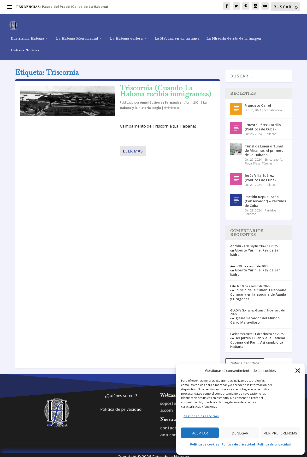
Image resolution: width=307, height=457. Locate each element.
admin (235, 242)
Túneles (267, 160)
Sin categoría (273, 107)
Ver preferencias (280, 433)
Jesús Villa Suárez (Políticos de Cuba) (260, 174)
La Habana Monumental (77, 35)
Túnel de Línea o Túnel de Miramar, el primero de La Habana (264, 146)
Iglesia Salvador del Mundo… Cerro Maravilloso (256, 316)
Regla (156, 104)
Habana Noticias (25, 47)
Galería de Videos (245, 359)
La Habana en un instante (177, 35)
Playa (248, 160)
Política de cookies (204, 444)
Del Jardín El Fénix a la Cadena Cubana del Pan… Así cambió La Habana (257, 338)
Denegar (240, 433)
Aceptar (200, 433)
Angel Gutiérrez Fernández (160, 99)
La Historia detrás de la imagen (234, 35)
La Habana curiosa (126, 35)
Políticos (270, 130)
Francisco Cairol (258, 102)
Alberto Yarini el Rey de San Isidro (255, 249)
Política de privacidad (238, 444)
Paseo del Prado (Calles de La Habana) (75, 6)
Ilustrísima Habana (27, 35)
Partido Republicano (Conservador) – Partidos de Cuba (265, 197)
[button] (297, 370)
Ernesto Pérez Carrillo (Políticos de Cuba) (263, 123)
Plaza (256, 160)
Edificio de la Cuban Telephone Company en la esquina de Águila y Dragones (258, 291)
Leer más (133, 147)
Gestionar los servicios (201, 416)
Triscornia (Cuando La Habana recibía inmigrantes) (165, 87)
